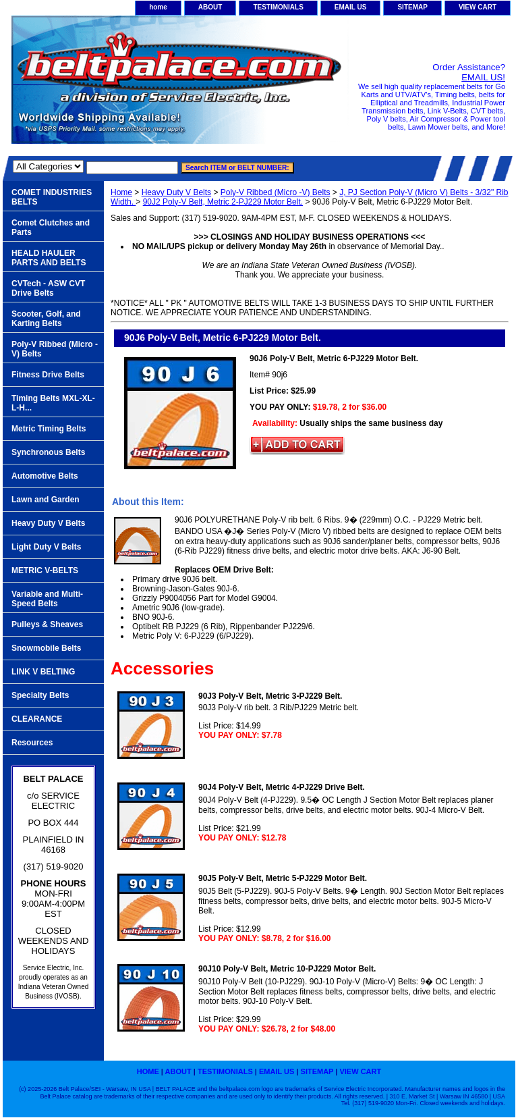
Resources (32, 742)
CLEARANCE (36, 719)
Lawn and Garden (45, 499)
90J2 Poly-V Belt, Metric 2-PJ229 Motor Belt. (223, 202)
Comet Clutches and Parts (50, 227)
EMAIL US (351, 7)
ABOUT (210, 7)
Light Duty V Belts (46, 547)
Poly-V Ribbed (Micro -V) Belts (275, 192)
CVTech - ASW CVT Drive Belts (48, 288)
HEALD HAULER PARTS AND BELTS (48, 257)
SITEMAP (412, 7)
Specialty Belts (40, 695)
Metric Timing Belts (48, 428)
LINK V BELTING (43, 671)
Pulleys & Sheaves (47, 624)
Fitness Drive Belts (47, 374)
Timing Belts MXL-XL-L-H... (53, 403)
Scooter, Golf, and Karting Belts (46, 318)
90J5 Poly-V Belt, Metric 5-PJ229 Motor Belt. (282, 878)
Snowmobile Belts (46, 648)
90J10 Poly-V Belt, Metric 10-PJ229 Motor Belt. (287, 969)
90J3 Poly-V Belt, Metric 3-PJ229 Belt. (270, 696)
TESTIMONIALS (278, 7)
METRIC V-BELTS (44, 570)
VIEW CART (477, 7)
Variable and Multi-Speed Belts (47, 598)
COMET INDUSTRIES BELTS (51, 197)
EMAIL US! (483, 77)
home (158, 7)
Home (121, 192)
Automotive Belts (44, 476)
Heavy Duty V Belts (176, 192)
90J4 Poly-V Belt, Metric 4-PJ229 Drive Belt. (281, 787)
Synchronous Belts (48, 452)
